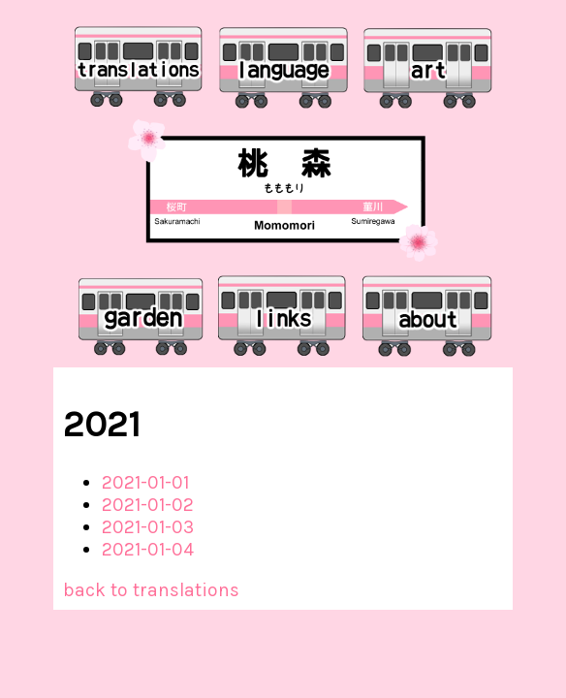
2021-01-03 (148, 527)
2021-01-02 (148, 504)
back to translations (151, 590)
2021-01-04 (148, 549)
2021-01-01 (145, 482)
